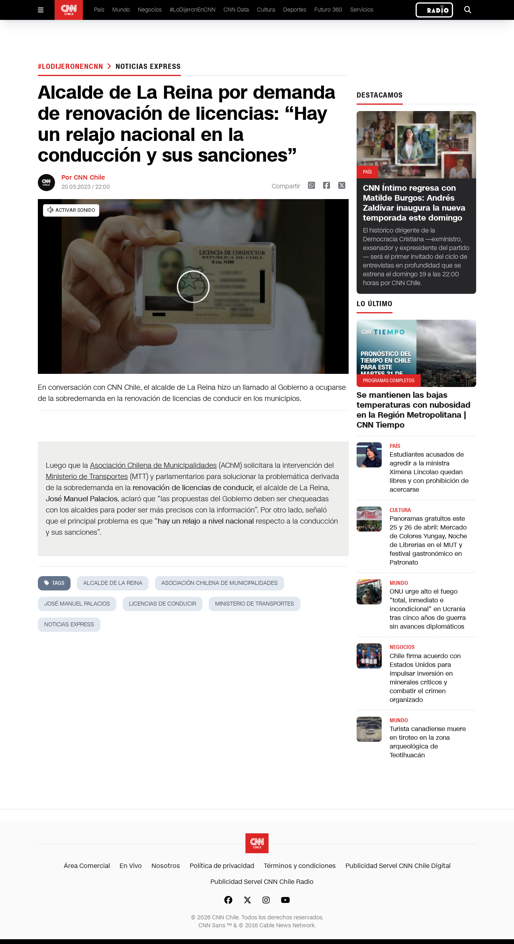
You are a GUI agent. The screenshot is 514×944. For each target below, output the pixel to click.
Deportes (294, 10)
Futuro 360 (328, 10)
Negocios (150, 10)
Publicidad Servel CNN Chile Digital (398, 865)
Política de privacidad (222, 865)
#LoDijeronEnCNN (193, 10)
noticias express (148, 66)
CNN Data (236, 10)
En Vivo (131, 865)
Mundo (121, 10)
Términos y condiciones (300, 865)
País (99, 10)
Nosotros (165, 865)
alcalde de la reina (112, 583)
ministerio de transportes (254, 604)
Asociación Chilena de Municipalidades (153, 465)
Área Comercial (87, 865)
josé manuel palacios (77, 604)
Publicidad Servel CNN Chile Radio (262, 881)
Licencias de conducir (162, 604)
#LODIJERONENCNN (71, 66)
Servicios (361, 10)
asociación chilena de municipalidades (219, 583)
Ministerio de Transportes (87, 476)
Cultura (266, 10)
